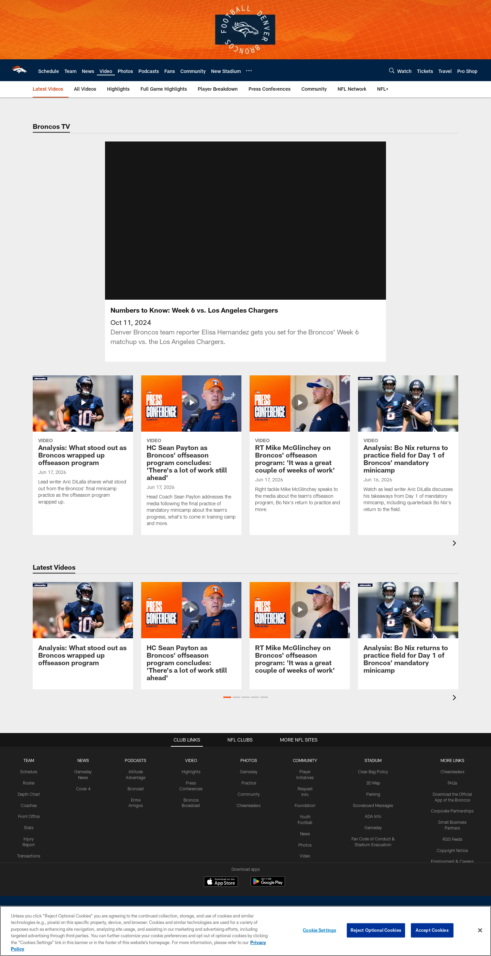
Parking (373, 794)
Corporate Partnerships (452, 810)
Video (305, 855)
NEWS (83, 760)
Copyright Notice (452, 850)
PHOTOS (248, 760)
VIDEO (191, 760)
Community (249, 794)
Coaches (29, 805)
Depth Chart (29, 794)
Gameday (248, 771)
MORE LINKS (452, 760)
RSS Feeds (452, 839)
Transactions (28, 855)
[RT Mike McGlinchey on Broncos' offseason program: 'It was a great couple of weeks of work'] (300, 448)
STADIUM (373, 760)
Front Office (29, 816)
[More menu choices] (249, 70)
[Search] (392, 70)
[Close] (480, 930)
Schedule (28, 771)
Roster (29, 782)
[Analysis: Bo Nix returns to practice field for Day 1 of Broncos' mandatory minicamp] (408, 448)
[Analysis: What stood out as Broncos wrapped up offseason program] (83, 444)
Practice (248, 782)
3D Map (373, 782)
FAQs (452, 782)
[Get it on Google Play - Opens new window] (268, 885)
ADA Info (373, 816)
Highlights (191, 771)
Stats (28, 827)
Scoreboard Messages (373, 805)
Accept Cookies (432, 930)
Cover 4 (83, 788)
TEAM (29, 760)
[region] (245, 931)
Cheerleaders (249, 805)
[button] (227, 697)
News (305, 833)
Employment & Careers (452, 861)
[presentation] (455, 544)
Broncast (136, 788)
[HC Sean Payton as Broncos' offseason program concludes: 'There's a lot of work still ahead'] (191, 455)
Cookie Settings (319, 930)
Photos (305, 844)
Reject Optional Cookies (376, 930)
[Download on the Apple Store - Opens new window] (221, 882)
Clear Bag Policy (373, 771)
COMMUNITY (305, 760)
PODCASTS (135, 760)
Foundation (305, 805)
